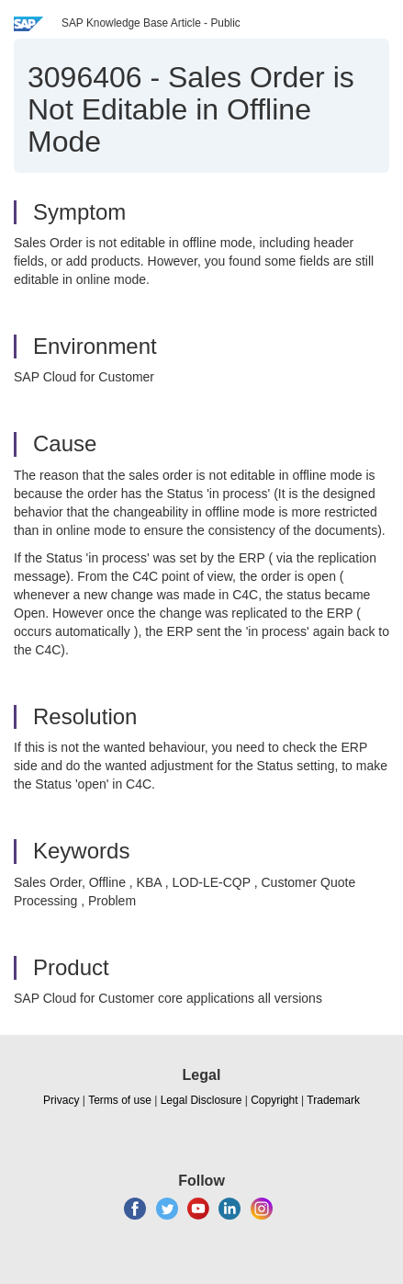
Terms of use (119, 1100)
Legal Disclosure (201, 1100)
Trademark (333, 1100)
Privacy (61, 1100)
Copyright (274, 1100)
